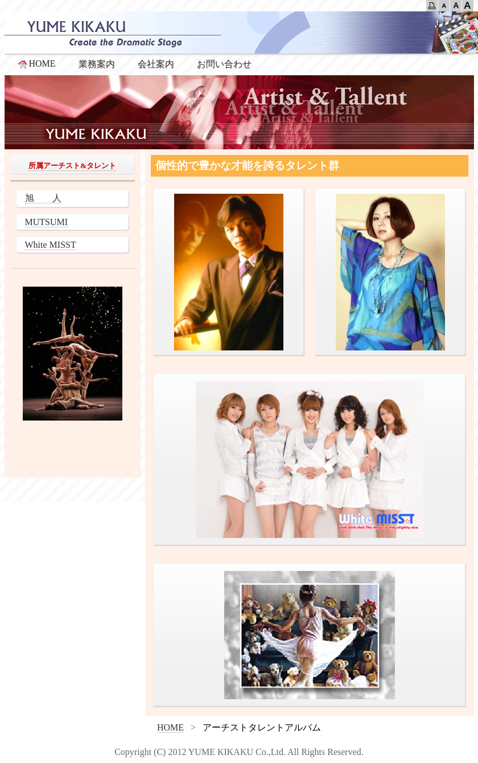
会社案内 (156, 64)
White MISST (50, 245)
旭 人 (43, 198)
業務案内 (97, 64)
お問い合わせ (224, 64)
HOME (36, 64)
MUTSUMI (46, 222)
